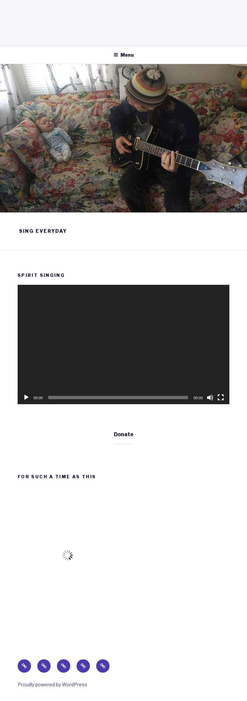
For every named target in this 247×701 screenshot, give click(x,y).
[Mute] (210, 397)
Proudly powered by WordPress (52, 684)
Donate (123, 434)
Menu (124, 55)
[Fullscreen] (220, 397)
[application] (123, 344)
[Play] (26, 397)
